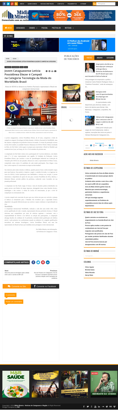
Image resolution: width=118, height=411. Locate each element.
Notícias (68, 27)
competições (15, 67)
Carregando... (89, 256)
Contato (60, 4)
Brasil (64, 107)
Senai (14, 58)
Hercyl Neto (89, 275)
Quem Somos (32, 4)
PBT (18, 407)
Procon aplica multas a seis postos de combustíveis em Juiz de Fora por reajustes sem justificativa (98, 228)
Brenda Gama (89, 270)
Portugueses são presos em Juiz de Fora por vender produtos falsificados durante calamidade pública (99, 236)
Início (22, 4)
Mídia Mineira (94, 160)
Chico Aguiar (89, 267)
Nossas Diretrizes (47, 4)
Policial (45, 27)
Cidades (32, 27)
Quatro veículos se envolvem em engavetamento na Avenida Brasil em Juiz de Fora (99, 220)
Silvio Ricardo (90, 272)
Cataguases (20, 27)
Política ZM (56, 27)
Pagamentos (72, 4)
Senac (21, 67)
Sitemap (83, 4)
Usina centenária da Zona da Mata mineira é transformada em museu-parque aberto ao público (99, 176)
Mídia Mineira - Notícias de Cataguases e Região (31, 405)
